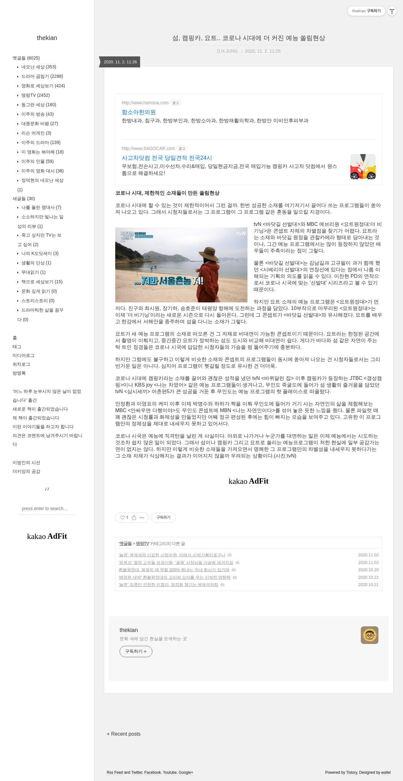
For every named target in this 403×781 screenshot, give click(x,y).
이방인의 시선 (26, 462)
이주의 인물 (37, 161)
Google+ (186, 772)
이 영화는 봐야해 (42, 151)
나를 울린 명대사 (40, 207)
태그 (17, 346)
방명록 (19, 373)
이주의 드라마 (40, 142)
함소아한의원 (139, 112)
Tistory (351, 772)
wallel (386, 772)
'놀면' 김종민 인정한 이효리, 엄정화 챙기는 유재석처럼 (168, 584)
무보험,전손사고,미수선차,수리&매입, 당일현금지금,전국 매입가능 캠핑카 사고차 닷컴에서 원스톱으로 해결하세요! (229, 170)
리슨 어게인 (35, 132)
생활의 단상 (35, 262)
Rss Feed (115, 772)
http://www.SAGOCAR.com (148, 148)
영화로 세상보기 (42, 85)
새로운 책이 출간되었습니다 (40, 408)
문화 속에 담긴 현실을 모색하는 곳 (153, 638)
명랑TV (35, 95)
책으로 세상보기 (41, 281)
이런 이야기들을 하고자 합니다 (43, 426)
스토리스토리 (37, 300)
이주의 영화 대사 (42, 170)
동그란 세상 (38, 104)
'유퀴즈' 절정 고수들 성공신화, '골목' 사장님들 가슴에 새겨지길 (176, 562)
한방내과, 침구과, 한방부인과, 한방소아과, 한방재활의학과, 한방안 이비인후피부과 (215, 120)
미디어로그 (24, 355)
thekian (47, 37)
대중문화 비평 (39, 123)
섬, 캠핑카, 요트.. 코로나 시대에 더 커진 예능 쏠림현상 (249, 37)
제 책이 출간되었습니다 (36, 417)
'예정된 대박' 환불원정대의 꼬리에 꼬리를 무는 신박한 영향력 (174, 577)
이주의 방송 (37, 114)
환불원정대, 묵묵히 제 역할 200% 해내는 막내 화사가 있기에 (174, 569)
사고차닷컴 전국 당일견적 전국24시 (167, 158)
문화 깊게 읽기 (38, 291)
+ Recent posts (123, 734)
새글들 (24, 198)
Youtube (170, 772)
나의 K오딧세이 (39, 253)
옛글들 (26, 57)
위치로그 (21, 364)
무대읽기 (33, 272)
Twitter (136, 772)
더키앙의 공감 (26, 471)
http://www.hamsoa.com (145, 102)
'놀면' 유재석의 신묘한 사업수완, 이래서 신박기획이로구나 (172, 555)
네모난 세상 (38, 66)
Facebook (152, 772)
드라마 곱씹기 (41, 76)
